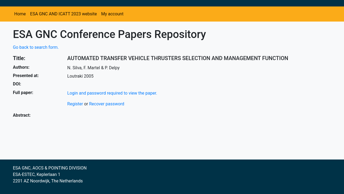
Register (75, 103)
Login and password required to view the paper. (112, 93)
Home (20, 13)
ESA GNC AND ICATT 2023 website (63, 13)
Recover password (106, 103)
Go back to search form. (36, 47)
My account (112, 13)
